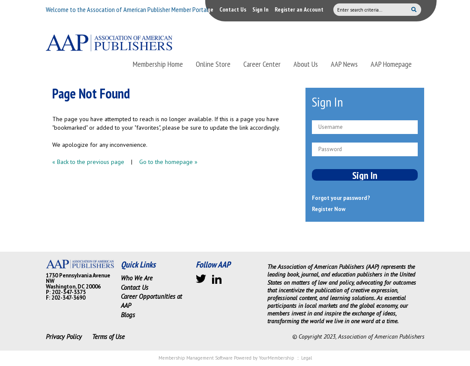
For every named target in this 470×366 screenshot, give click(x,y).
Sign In (260, 9)
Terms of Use (108, 337)
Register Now (328, 209)
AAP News (344, 64)
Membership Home (158, 64)
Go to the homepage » (168, 162)
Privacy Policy (64, 337)
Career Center (262, 64)
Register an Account (299, 9)
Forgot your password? (341, 198)
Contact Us (232, 9)
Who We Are (137, 278)
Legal (306, 358)
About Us (305, 64)
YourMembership (276, 358)
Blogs (128, 315)
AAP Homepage (391, 64)
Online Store (213, 64)
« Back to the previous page (88, 162)
